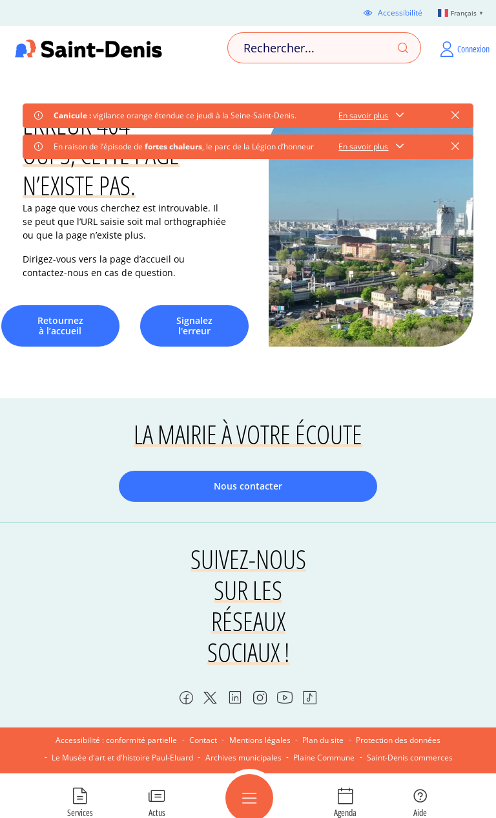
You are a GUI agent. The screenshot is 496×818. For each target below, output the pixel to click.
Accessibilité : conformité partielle (116, 740)
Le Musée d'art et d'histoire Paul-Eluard (122, 757)
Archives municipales (243, 757)
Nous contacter (248, 486)
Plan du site (323, 740)
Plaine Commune (324, 757)
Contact (203, 740)
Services (80, 812)
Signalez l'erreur (194, 325)
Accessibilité (400, 12)
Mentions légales (260, 740)
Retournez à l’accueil (60, 325)
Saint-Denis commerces (410, 757)
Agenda (345, 812)
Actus (157, 812)
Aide (420, 812)
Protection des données (398, 740)
